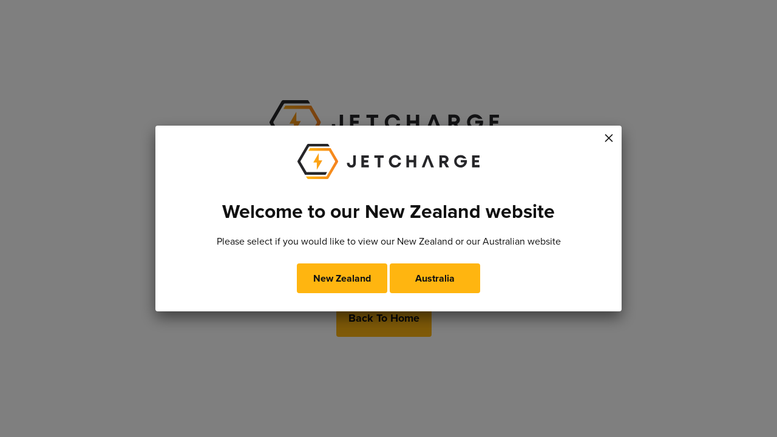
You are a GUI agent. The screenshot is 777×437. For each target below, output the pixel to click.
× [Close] (608, 136)
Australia (435, 278)
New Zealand (342, 278)
